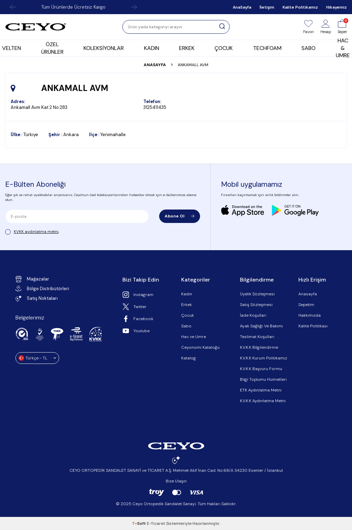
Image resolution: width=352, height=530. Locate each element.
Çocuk (187, 315)
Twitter (134, 306)
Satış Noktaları (36, 298)
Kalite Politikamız (300, 7)
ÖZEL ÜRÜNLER (52, 48)
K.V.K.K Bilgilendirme (259, 347)
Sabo (186, 326)
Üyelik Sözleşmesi (257, 294)
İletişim (267, 7)
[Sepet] (342, 26)
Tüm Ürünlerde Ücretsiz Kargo (73, 7)
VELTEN (11, 48)
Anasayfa (155, 65)
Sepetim (306, 304)
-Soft (139, 523)
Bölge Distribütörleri (42, 289)
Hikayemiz (336, 7)
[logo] (35, 27)
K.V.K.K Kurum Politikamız (263, 358)
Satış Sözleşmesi (256, 304)
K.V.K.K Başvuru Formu (261, 368)
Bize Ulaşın (176, 481)
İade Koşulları (253, 315)
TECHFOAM (267, 48)
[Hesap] (325, 26)
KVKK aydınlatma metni (36, 231)
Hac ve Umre (193, 336)
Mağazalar (32, 279)
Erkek (186, 304)
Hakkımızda (309, 315)
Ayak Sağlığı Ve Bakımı (261, 326)
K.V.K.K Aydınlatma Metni (263, 401)
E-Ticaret (156, 523)
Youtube (136, 330)
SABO (308, 48)
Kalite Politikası (313, 326)
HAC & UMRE (343, 48)
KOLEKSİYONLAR (104, 48)
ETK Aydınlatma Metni (261, 390)
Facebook (137, 318)
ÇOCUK (223, 48)
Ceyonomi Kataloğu (200, 347)
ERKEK (187, 48)
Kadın (186, 294)
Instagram (137, 294)
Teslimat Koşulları (257, 336)
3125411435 (154, 107)
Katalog (188, 358)
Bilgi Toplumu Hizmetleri (263, 379)
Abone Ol (180, 216)
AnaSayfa (242, 7)
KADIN (151, 48)
